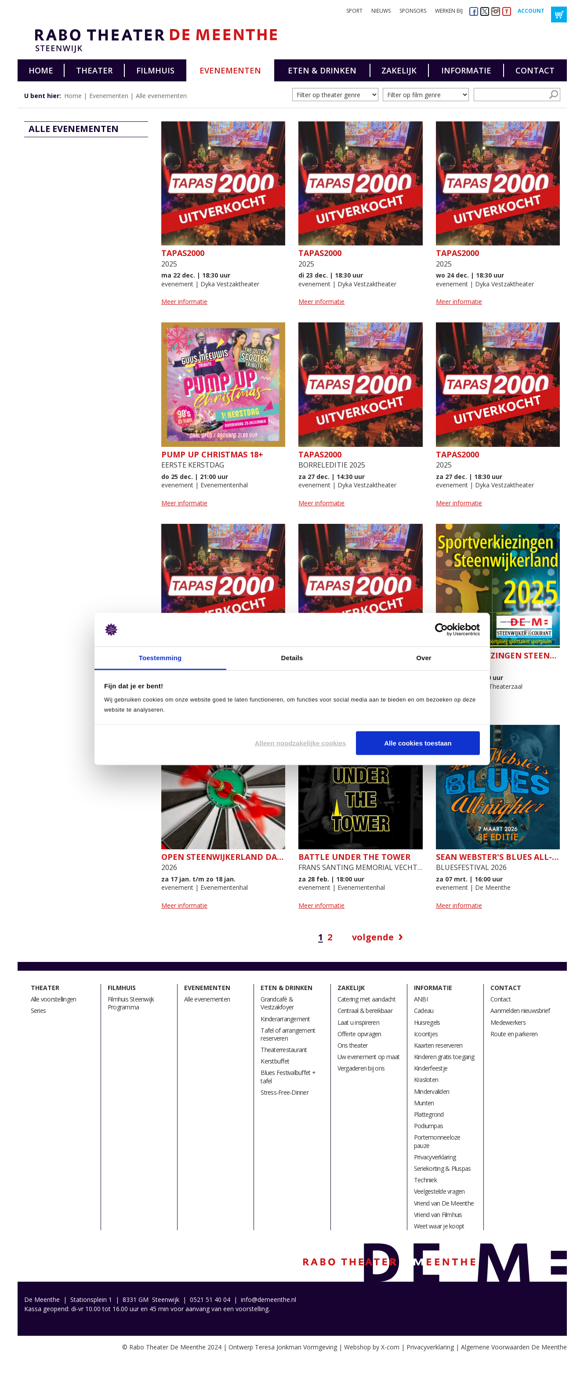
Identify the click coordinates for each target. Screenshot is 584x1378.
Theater (94, 70)
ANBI (421, 999)
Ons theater (352, 1045)
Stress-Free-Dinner (284, 1092)
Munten (424, 1103)
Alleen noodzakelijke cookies (300, 742)
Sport (354, 11)
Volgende (373, 937)
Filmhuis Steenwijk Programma (131, 1003)
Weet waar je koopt (439, 1226)
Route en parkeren (513, 1034)
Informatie (466, 70)
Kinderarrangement (285, 1019)
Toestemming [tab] (160, 658)
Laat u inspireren (358, 1022)
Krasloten (426, 1079)
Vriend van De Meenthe (444, 1203)
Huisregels (427, 1022)
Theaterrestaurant (284, 1049)
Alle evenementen (161, 95)
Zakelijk (399, 70)
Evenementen (230, 70)
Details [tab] (292, 658)
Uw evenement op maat (368, 1057)
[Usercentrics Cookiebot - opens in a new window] (441, 629)
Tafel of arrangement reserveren (288, 1034)
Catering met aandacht (366, 999)
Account (531, 11)
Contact (535, 70)
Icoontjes (426, 1034)
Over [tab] (424, 658)
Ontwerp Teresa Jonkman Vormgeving (283, 1347)
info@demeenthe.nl (268, 1299)
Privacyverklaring (435, 1157)
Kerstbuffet (275, 1061)
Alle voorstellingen (53, 999)
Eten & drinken (322, 70)
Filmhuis (155, 70)
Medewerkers (508, 1022)
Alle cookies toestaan (417, 742)
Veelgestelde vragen (439, 1191)
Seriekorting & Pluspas (442, 1168)
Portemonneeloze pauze (437, 1141)
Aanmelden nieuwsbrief (520, 1010)
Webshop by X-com (371, 1347)
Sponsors (412, 11)
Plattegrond (429, 1114)
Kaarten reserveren (438, 1045)
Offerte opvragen (359, 1034)
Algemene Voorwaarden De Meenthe (514, 1347)
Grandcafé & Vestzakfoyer (277, 1003)
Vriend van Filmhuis (438, 1214)
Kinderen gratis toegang (444, 1057)
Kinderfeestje (430, 1068)
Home (41, 70)
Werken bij (449, 11)
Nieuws (381, 11)
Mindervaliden (431, 1091)
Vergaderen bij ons (361, 1068)
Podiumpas (428, 1126)
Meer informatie (184, 301)
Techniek (425, 1180)
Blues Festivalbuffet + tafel (288, 1076)
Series (38, 1010)
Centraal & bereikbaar (364, 1010)
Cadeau (424, 1010)
